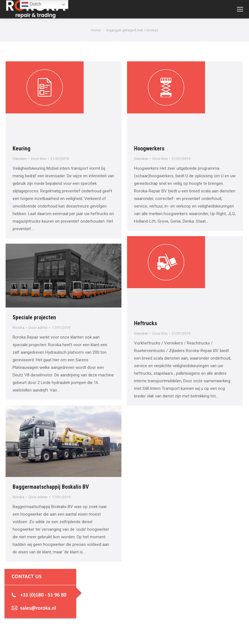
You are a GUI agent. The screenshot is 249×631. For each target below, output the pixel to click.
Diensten (20, 159)
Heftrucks (145, 323)
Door (38, 159)
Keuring (21, 148)
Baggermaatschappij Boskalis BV (51, 486)
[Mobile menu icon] (240, 9)
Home (96, 30)
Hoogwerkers (149, 148)
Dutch (31, 4)
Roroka (18, 327)
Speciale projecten (34, 317)
